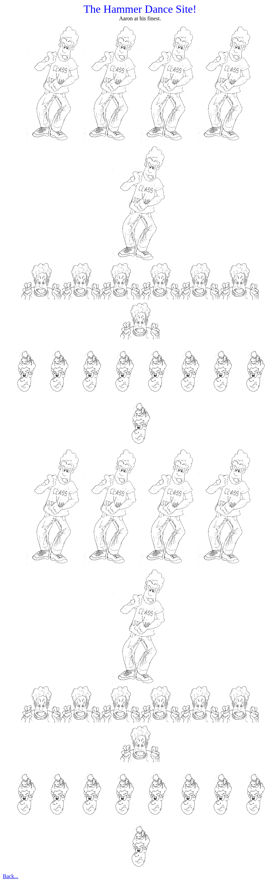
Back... (10, 876)
